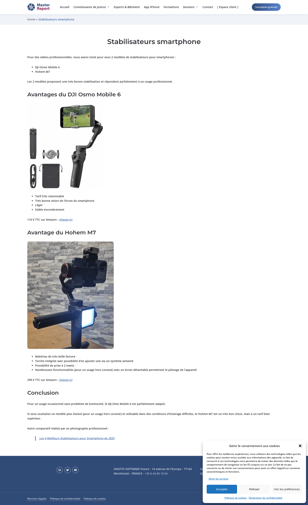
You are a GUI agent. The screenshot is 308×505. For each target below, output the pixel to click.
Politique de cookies (236, 497)
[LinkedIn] (60, 470)
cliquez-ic (65, 219)
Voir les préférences (287, 489)
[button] (300, 446)
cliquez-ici (65, 380)
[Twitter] (67, 470)
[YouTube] (75, 470)
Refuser (254, 489)
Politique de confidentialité (65, 498)
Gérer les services (218, 478)
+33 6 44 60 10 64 (156, 473)
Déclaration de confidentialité (265, 497)
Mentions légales (37, 498)
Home (31, 19)
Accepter (222, 489)
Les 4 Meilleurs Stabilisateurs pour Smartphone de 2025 (77, 438)
